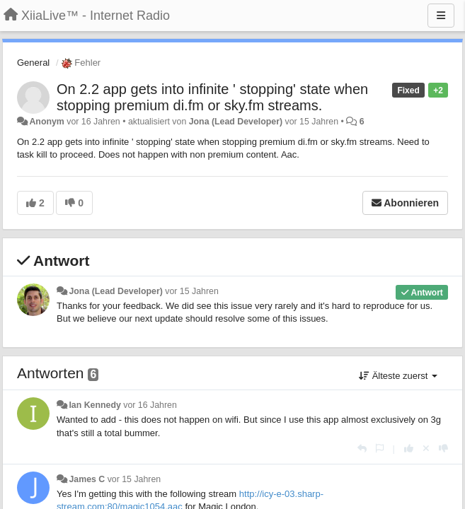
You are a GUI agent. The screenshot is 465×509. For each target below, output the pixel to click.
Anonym (46, 122)
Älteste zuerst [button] (398, 375)
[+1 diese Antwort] (408, 448)
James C (87, 479)
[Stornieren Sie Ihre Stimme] (426, 448)
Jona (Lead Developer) (235, 122)
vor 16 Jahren (149, 405)
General (33, 62)
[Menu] (440, 16)
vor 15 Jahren (191, 291)
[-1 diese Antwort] (443, 448)
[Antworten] (362, 448)
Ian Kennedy (94, 405)
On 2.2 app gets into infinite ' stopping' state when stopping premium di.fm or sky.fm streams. (212, 97)
